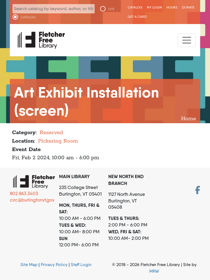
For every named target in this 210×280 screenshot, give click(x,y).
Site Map (29, 264)
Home (188, 118)
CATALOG (28, 17)
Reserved (51, 132)
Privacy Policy (54, 264)
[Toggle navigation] (187, 40)
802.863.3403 (24, 193)
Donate (188, 7)
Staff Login (81, 264)
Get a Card (137, 16)
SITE (111, 9)
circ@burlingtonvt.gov (32, 200)
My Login (154, 7)
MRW (154, 271)
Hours (172, 7)
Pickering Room (58, 141)
